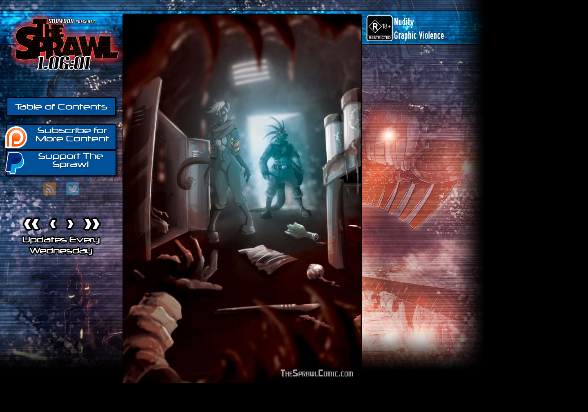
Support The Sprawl (54, 162)
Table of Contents (61, 106)
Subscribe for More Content (57, 136)
